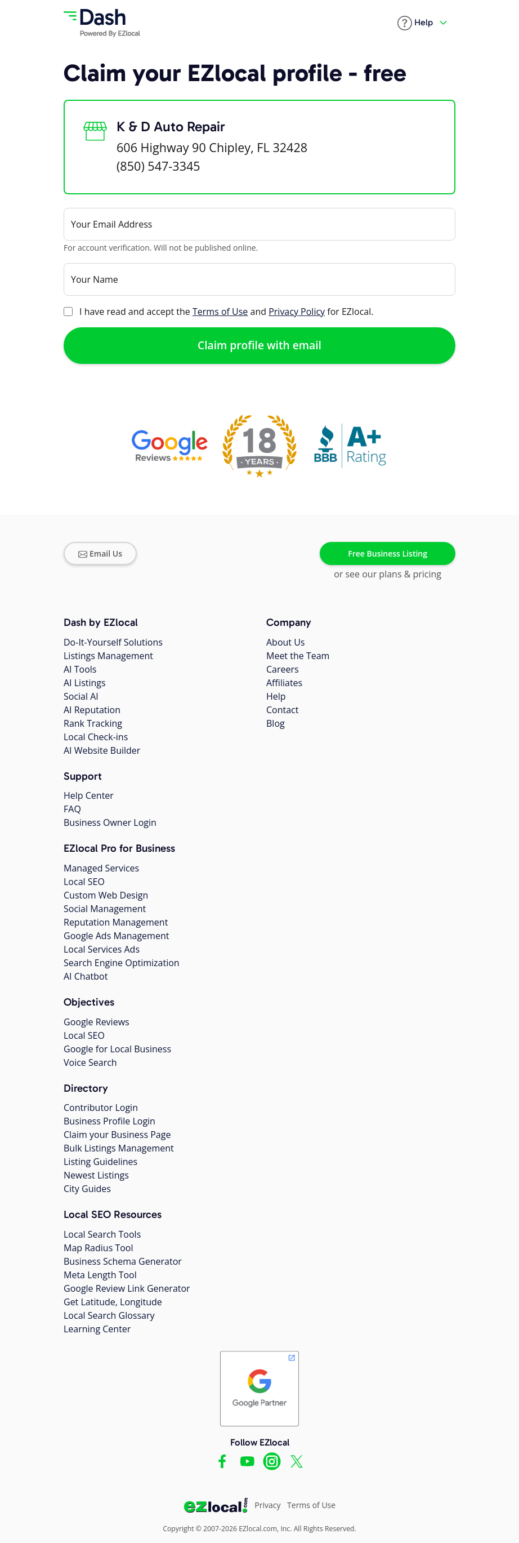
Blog (275, 723)
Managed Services (101, 868)
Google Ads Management (116, 936)
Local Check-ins (96, 737)
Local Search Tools (102, 1234)
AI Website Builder (102, 750)
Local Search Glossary (109, 1315)
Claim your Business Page (117, 1134)
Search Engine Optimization (122, 963)
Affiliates (284, 683)
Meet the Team (297, 656)
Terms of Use (220, 311)
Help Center (89, 795)
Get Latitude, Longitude (113, 1302)
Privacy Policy (297, 311)
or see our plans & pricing (387, 574)
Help (276, 696)
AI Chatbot (86, 976)
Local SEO (84, 881)
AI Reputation (92, 710)
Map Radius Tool (98, 1248)
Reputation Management (116, 922)
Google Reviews (96, 1022)
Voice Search (90, 1062)
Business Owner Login (110, 822)
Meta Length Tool (100, 1275)
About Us (285, 642)
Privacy (267, 1505)
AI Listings (85, 683)
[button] (415, 23)
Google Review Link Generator (127, 1288)
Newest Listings (96, 1175)
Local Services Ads (102, 949)
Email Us (100, 553)
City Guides (87, 1188)
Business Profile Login (109, 1121)
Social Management (105, 908)
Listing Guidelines (100, 1161)
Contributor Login (101, 1107)
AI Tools (80, 669)
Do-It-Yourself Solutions (113, 642)
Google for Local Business (117, 1049)
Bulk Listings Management (119, 1148)
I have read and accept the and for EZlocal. (226, 311)
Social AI (81, 696)
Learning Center (97, 1329)
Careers (282, 669)
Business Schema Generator (123, 1261)
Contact (282, 710)
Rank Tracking (93, 723)
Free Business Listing (387, 553)
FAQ (72, 809)
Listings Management (108, 656)
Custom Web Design (106, 895)
